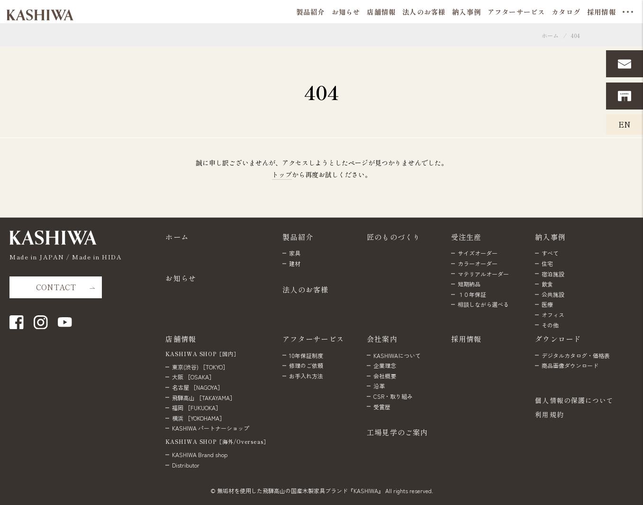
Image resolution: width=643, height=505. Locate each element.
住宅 (547, 263)
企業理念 (384, 365)
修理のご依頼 (306, 365)
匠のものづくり (394, 236)
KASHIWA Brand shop (199, 454)
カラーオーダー (478, 263)
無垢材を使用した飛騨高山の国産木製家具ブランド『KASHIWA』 (300, 491)
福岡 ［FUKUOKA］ (196, 408)
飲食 (547, 284)
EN (624, 124)
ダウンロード (558, 338)
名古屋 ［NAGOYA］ (197, 387)
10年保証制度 (306, 355)
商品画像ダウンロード (570, 365)
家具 (294, 253)
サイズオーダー (478, 253)
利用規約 (549, 414)
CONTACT (56, 287)
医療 (547, 304)
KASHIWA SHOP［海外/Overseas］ (217, 441)
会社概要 (384, 376)
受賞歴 (381, 407)
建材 (294, 263)
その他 (550, 325)
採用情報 (466, 338)
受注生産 (466, 236)
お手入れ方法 (306, 376)
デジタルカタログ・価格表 (576, 355)
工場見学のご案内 (397, 432)
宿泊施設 (553, 274)
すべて (550, 253)
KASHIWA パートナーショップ (210, 428)
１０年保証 (472, 294)
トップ (282, 174)
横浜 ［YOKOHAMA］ (198, 418)
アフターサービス (313, 338)
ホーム (550, 35)
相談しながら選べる (483, 304)
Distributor (185, 465)
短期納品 (469, 284)
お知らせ (180, 278)
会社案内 (382, 338)
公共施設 (553, 294)
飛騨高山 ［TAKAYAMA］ (203, 398)
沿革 (379, 386)
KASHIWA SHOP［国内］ (202, 354)
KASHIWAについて (397, 355)
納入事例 (550, 236)
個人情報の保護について (574, 400)
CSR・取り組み (393, 396)
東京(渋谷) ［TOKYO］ (200, 367)
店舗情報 (180, 338)
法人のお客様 (305, 289)
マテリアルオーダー (483, 274)
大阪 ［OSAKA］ (193, 377)
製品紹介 (297, 236)
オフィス (553, 315)
